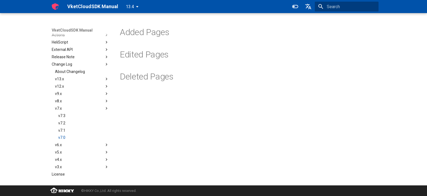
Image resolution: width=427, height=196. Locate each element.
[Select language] (308, 6)
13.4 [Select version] (130, 6)
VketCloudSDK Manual (72, 30)
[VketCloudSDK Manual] (55, 6)
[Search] (347, 6)
